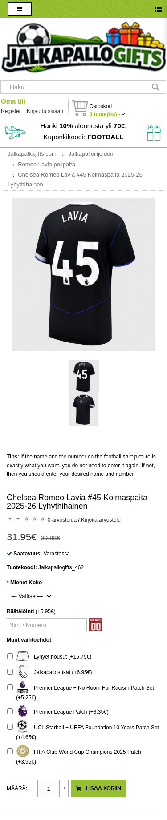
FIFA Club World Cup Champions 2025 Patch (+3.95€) (74, 756)
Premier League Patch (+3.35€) (58, 712)
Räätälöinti (20, 611)
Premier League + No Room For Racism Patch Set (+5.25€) (80, 692)
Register (11, 111)
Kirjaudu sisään (45, 111)
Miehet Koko (26, 582)
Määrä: (17, 788)
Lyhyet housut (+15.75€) (49, 657)
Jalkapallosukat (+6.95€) (49, 672)
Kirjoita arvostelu (101, 520)
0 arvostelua (62, 520)
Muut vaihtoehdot (29, 640)
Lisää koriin (98, 788)
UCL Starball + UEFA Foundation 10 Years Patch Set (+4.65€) (83, 731)
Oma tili (13, 101)
